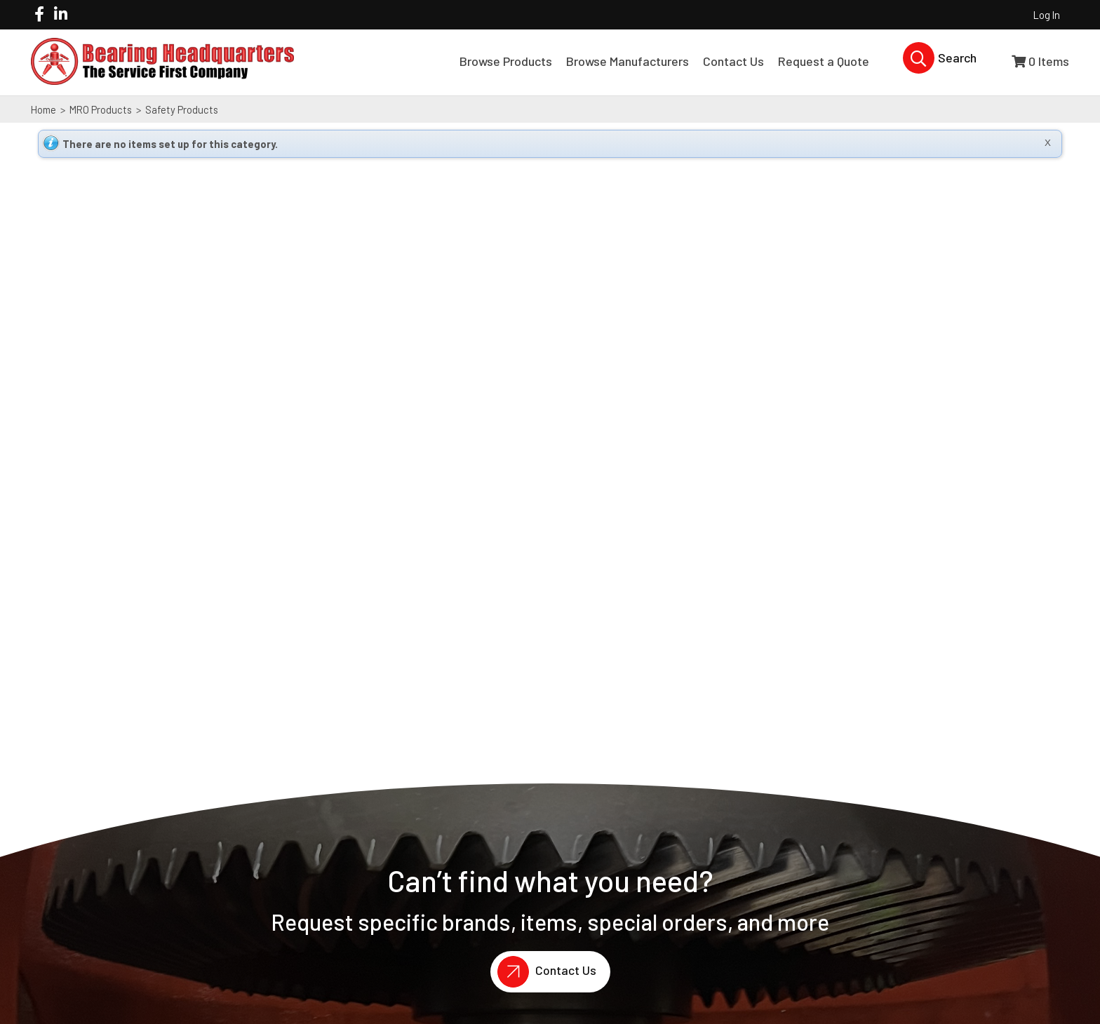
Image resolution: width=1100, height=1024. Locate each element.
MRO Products (100, 109)
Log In (1046, 14)
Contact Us (543, 971)
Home (43, 109)
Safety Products (180, 109)
